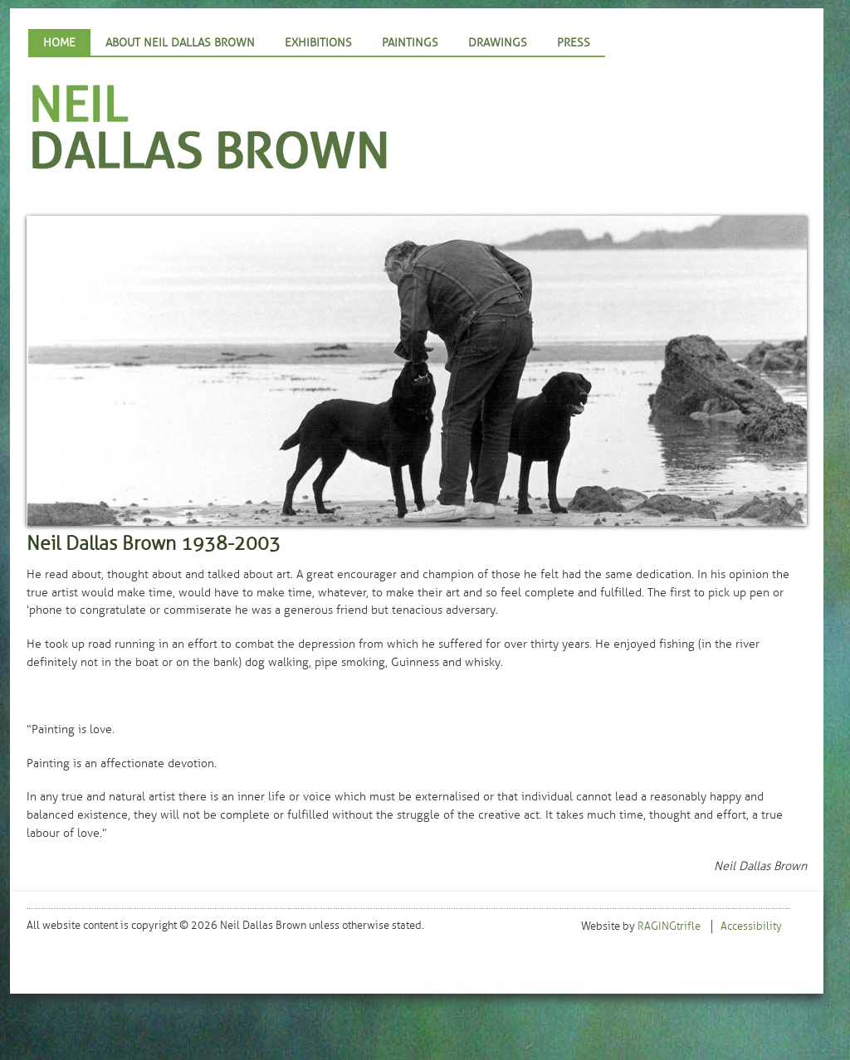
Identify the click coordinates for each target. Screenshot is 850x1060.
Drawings (497, 43)
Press (573, 43)
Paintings (410, 43)
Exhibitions (318, 43)
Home (59, 43)
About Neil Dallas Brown (180, 43)
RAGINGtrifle (669, 926)
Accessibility (751, 926)
